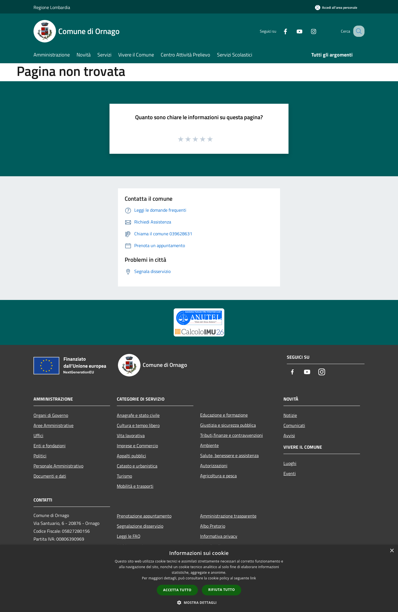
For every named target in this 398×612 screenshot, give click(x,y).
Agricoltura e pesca (218, 475)
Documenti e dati (49, 476)
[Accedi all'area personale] (336, 7)
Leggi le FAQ (128, 536)
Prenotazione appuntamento (144, 515)
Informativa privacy (218, 536)
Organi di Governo (50, 415)
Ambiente (209, 445)
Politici (39, 455)
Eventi (289, 473)
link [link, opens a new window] (253, 578)
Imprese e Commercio (137, 445)
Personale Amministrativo (58, 465)
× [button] (392, 551)
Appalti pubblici (131, 455)
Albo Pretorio (212, 526)
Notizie (290, 415)
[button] (199, 602)
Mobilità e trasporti (135, 486)
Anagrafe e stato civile (138, 415)
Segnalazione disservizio (140, 526)
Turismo (124, 476)
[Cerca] (358, 31)
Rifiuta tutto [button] (221, 589)
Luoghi (289, 463)
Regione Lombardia (51, 7)
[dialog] (199, 578)
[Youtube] (293, 31)
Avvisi (289, 435)
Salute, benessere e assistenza (229, 455)
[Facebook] (279, 31)
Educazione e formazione (224, 415)
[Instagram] (307, 31)
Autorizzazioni (213, 465)
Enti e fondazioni (49, 445)
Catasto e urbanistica (137, 465)
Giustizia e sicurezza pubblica (228, 425)
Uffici (38, 435)
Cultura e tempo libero (138, 425)
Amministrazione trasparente (228, 515)
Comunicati (294, 425)
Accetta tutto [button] (177, 590)
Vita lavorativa (131, 435)
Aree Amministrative (53, 425)
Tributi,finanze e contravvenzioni (231, 435)
